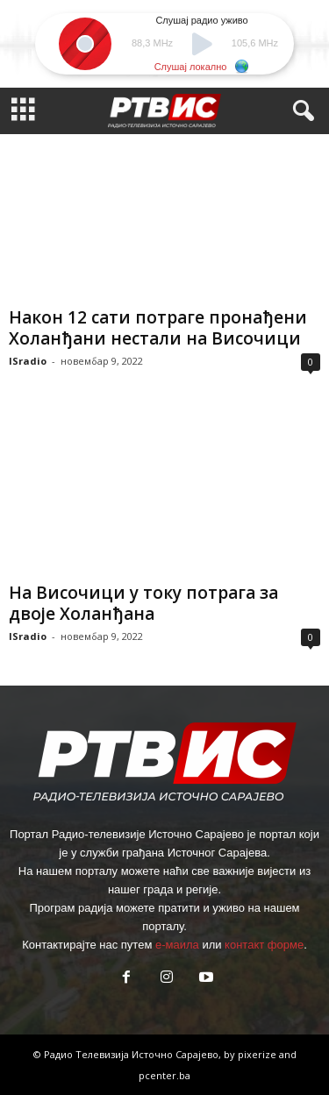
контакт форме (264, 944)
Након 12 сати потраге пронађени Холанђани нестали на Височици (158, 328)
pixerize (258, 1054)
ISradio (27, 360)
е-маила (177, 944)
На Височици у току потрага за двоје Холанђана (143, 603)
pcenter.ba (164, 1075)
